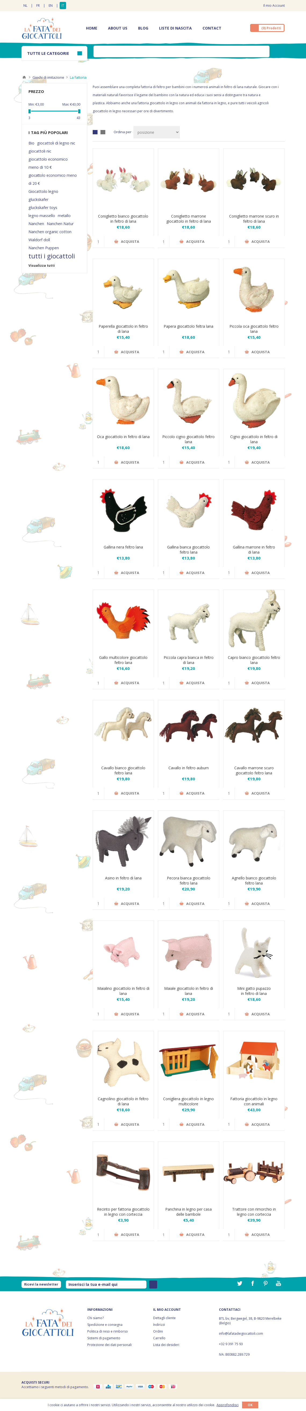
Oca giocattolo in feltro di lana (123, 436)
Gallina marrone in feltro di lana (254, 549)
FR (38, 5)
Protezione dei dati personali (109, 1345)
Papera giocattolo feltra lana (188, 326)
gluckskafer (38, 199)
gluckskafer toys (42, 207)
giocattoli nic (39, 151)
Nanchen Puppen (43, 247)
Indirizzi (159, 1324)
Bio (31, 143)
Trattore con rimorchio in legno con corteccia (254, 1212)
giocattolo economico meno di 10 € (48, 163)
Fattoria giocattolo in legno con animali (254, 1101)
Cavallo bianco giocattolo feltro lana (123, 770)
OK (250, 1405)
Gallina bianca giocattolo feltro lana (188, 549)
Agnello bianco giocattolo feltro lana (254, 880)
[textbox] (181, 51)
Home (24, 77)
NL (25, 5)
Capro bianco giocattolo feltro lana (254, 660)
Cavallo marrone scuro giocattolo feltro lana (254, 770)
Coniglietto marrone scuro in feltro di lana (254, 219)
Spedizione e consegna (105, 1324)
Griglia (95, 132)
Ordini (158, 1331)
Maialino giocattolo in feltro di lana (123, 991)
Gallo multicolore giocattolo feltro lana (123, 660)
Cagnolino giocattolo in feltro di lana (123, 1101)
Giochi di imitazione (48, 77)
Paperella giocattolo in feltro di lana (123, 329)
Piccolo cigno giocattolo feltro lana (188, 439)
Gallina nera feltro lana (123, 547)
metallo (64, 215)
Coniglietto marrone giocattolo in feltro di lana (188, 219)
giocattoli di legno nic (56, 143)
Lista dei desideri (166, 1345)
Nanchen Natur (60, 223)
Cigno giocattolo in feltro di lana (254, 439)
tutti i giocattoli (51, 256)
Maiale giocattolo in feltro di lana (188, 991)
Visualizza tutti (41, 265)
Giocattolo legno (43, 191)
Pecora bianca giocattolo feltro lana (188, 880)
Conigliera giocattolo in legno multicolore (188, 1101)
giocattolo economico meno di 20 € (52, 179)
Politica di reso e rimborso (107, 1331)
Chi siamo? (95, 1318)
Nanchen (36, 223)
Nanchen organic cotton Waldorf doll (49, 235)
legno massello (41, 215)
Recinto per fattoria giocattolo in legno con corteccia (123, 1212)
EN (51, 5)
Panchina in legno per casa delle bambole (188, 1212)
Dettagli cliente (164, 1318)
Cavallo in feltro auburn (188, 767)
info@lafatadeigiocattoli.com (241, 1333)
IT (63, 5)
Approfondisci (228, 1405)
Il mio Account (274, 5)
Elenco (102, 132)
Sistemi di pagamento (103, 1338)
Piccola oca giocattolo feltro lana (254, 329)
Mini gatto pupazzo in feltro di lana (254, 991)
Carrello (159, 1338)
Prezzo (36, 91)
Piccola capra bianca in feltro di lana (189, 660)
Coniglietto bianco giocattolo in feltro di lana (123, 219)
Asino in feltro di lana (123, 877)
